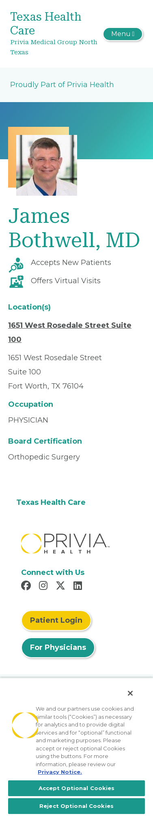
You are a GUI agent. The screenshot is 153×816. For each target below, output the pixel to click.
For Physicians (58, 647)
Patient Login (56, 620)
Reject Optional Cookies (76, 806)
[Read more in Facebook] (27, 586)
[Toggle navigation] (123, 34)
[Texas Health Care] (54, 34)
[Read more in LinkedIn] (78, 586)
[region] (76, 746)
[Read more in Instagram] (44, 586)
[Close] (130, 693)
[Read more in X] (62, 586)
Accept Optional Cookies (77, 788)
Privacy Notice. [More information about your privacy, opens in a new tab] (60, 772)
